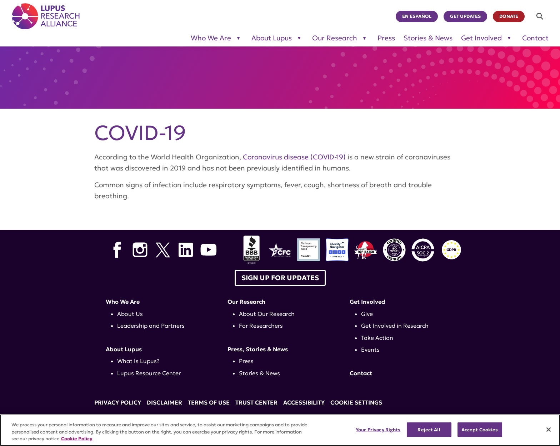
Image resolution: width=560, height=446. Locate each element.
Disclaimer (164, 402)
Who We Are (123, 301)
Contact (535, 38)
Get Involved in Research (395, 325)
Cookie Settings (356, 402)
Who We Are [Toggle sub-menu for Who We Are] (211, 38)
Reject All (429, 429)
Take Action (377, 337)
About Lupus (124, 349)
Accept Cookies (479, 429)
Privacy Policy (117, 402)
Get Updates (465, 16)
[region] (280, 430)
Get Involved (367, 301)
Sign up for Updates (280, 277)
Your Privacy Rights (378, 429)
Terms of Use (209, 402)
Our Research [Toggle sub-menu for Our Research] (334, 38)
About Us (130, 313)
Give (367, 313)
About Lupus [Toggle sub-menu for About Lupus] (271, 38)
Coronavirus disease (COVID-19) (294, 157)
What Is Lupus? (138, 361)
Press (386, 38)
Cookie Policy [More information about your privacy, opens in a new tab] (76, 439)
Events (370, 349)
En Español (416, 16)
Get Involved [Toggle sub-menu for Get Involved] (481, 38)
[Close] (548, 429)
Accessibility (304, 402)
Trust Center (256, 402)
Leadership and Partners (151, 325)
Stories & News (428, 38)
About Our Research (267, 313)
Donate (508, 16)
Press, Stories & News (258, 349)
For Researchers (261, 325)
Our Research (246, 301)
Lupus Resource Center (149, 373)
